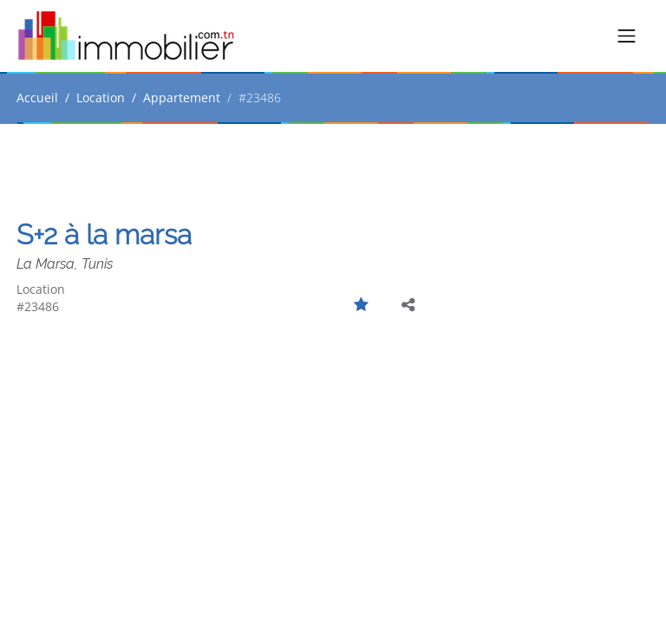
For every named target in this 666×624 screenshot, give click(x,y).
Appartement (181, 97)
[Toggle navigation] (627, 36)
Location (100, 97)
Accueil (37, 97)
